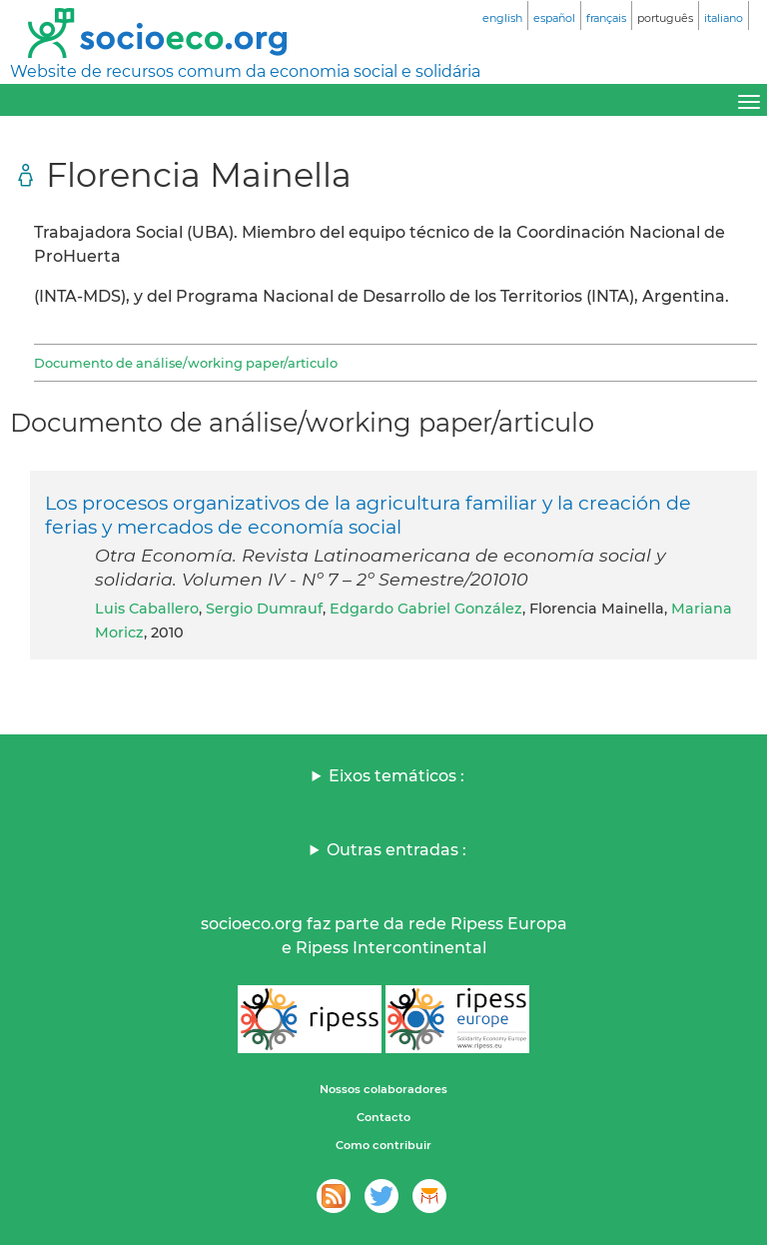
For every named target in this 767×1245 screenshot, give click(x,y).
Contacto (383, 1117)
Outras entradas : (396, 849)
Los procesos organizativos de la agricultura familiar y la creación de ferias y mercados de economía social (368, 515)
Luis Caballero (147, 609)
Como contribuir (383, 1145)
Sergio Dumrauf (264, 609)
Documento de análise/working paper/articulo (186, 363)
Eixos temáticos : (396, 775)
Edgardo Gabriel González (426, 609)
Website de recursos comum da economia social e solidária (245, 71)
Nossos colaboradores (383, 1089)
